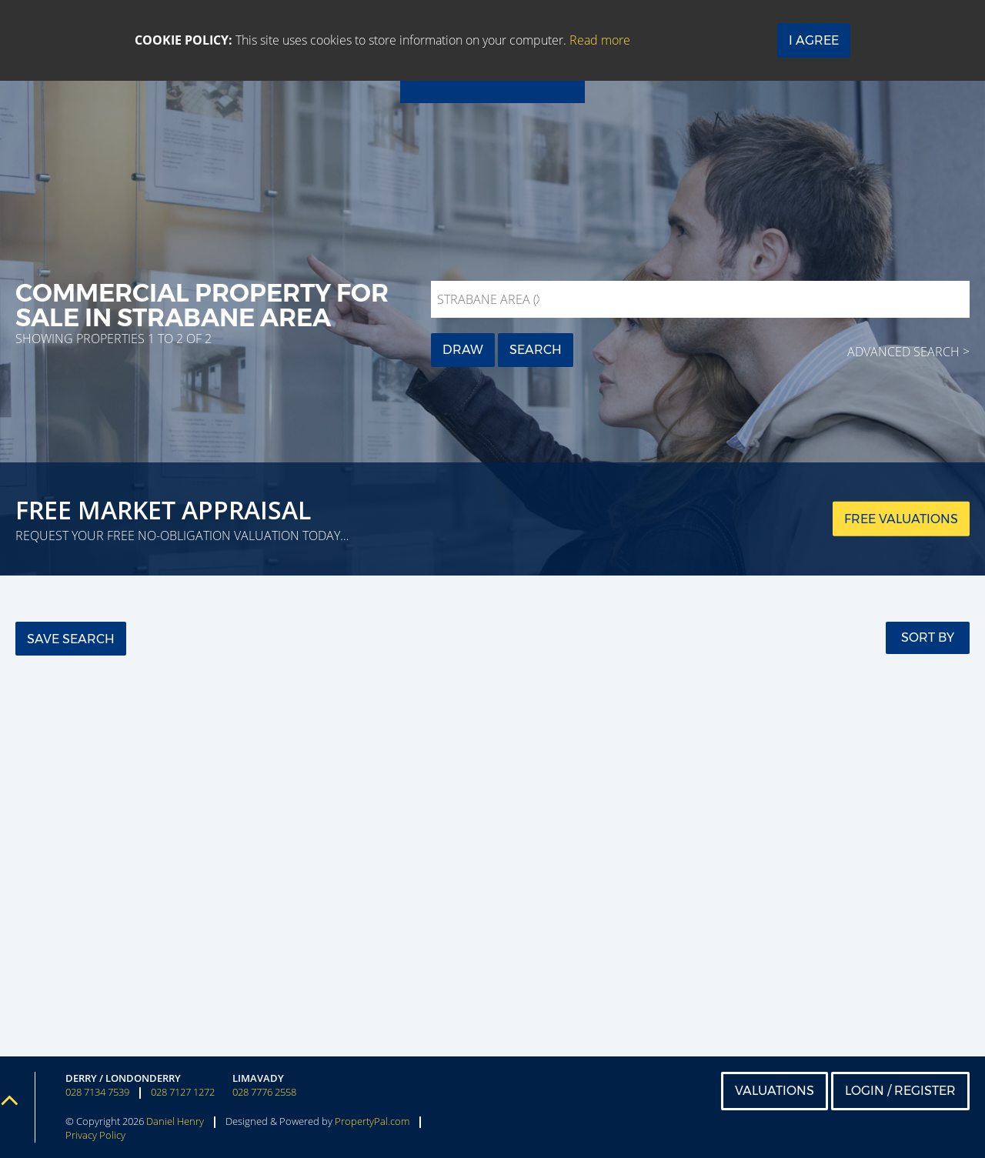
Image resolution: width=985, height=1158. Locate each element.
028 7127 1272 (183, 1092)
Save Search (71, 639)
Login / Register (900, 1090)
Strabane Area (491, 299)
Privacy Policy (95, 1135)
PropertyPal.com (372, 1121)
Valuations (774, 1090)
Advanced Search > (908, 351)
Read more (599, 40)
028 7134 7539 (97, 1092)
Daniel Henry (175, 1121)
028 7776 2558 (264, 1092)
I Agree (814, 40)
